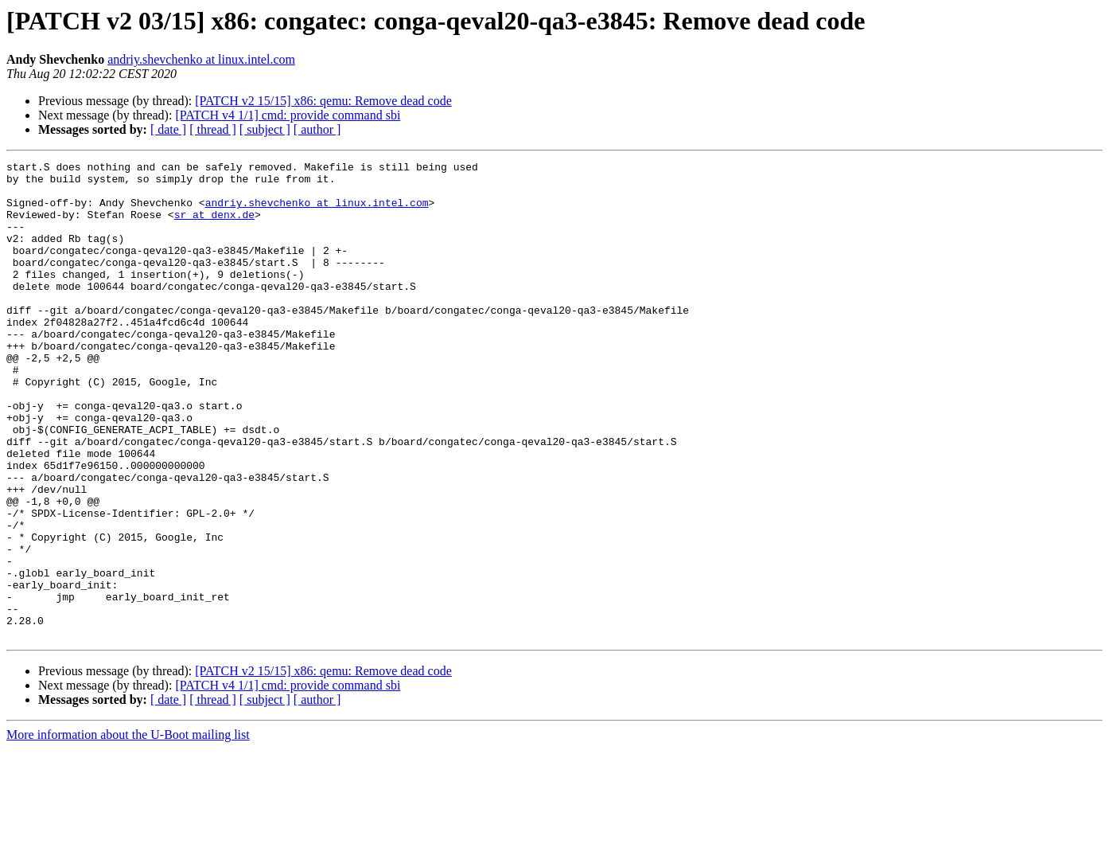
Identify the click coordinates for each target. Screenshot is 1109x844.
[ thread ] (212, 129)
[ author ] (317, 129)
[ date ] (168, 129)
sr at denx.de (214, 226)
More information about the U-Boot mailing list (128, 830)
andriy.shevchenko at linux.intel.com (201, 59)
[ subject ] (264, 129)
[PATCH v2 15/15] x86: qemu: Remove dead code (323, 100)
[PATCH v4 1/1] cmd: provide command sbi (287, 115)
